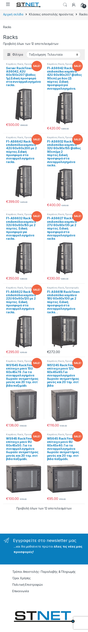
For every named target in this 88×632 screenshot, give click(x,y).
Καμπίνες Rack (14, 64)
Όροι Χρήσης (21, 578)
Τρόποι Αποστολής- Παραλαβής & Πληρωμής (44, 571)
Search (65, 5)
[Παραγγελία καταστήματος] (53, 54)
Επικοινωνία (20, 591)
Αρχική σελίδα (13, 14)
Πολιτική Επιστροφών (27, 584)
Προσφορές (31, 64)
